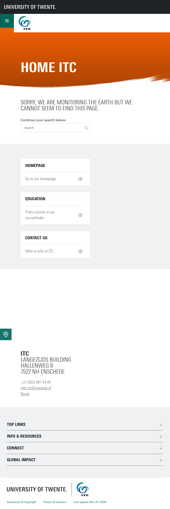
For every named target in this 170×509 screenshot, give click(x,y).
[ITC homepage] (82, 489)
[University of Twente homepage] (30, 7)
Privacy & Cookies (54, 502)
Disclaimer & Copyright (21, 502)
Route (25, 393)
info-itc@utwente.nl (36, 388)
